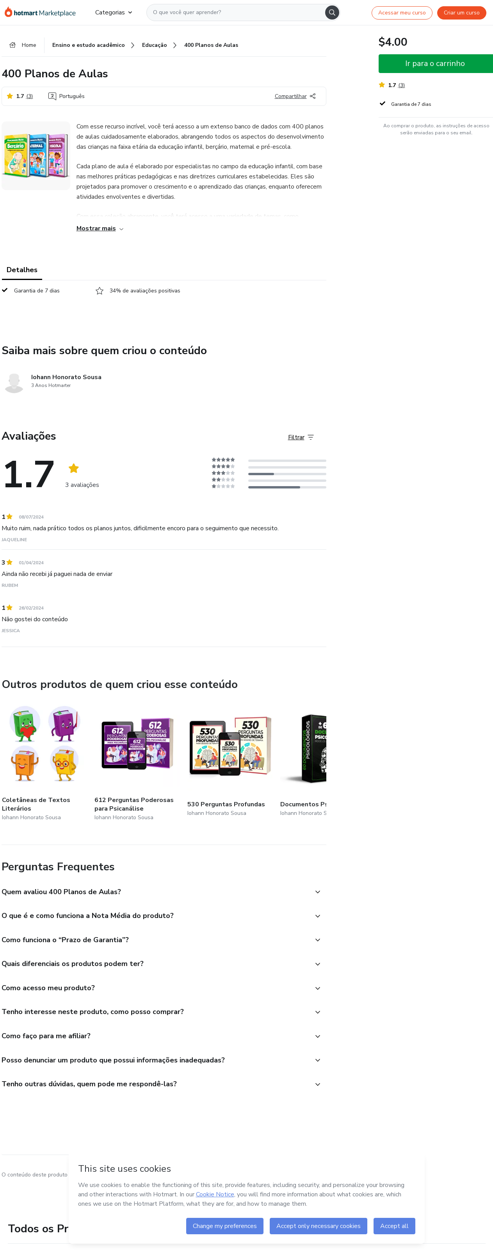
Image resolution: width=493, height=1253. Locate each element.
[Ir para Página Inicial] (44, 12)
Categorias (113, 12)
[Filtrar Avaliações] (301, 437)
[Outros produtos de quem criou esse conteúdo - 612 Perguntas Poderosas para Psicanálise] (137, 761)
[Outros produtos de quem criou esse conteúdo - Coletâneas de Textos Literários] (45, 761)
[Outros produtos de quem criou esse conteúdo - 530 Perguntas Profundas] (230, 761)
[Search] (332, 12)
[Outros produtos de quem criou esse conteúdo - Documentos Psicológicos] (323, 761)
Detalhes (22, 270)
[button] (155, 892)
